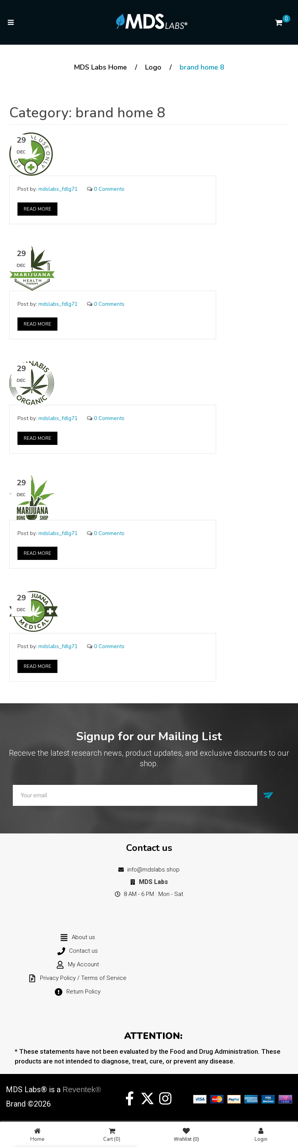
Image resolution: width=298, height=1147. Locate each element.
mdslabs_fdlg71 (58, 189)
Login (261, 1135)
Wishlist (186, 1135)
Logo (153, 67)
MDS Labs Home (100, 67)
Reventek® (81, 1089)
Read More (37, 209)
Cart (111, 1135)
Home (37, 1135)
